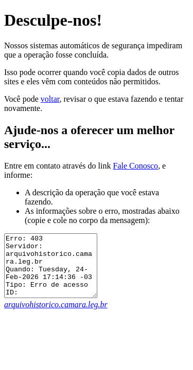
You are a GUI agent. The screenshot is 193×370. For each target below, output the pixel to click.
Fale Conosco (135, 165)
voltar (50, 99)
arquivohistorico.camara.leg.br (56, 316)
